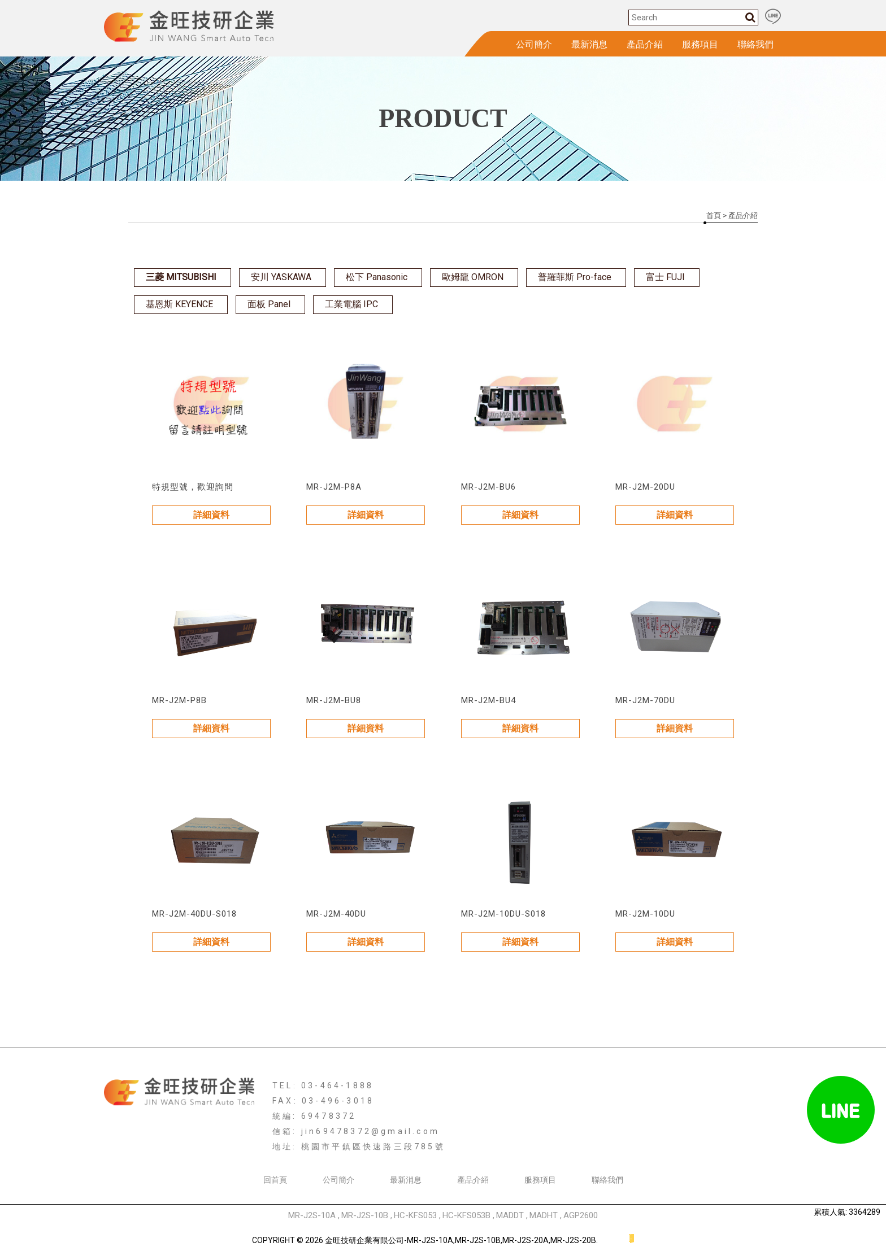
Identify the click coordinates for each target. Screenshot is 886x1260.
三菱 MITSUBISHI (181, 277)
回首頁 (275, 1179)
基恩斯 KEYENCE (179, 304)
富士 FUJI (665, 277)
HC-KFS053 (415, 1215)
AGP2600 (580, 1215)
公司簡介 (534, 44)
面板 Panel (268, 304)
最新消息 (589, 44)
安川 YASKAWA (281, 277)
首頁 (713, 215)
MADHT (543, 1215)
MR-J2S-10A (312, 1215)
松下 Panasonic (376, 277)
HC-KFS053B (466, 1215)
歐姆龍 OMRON (472, 277)
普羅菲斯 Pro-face (574, 277)
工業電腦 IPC (351, 304)
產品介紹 (645, 44)
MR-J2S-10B (364, 1215)
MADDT (510, 1215)
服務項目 (700, 44)
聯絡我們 (755, 44)
